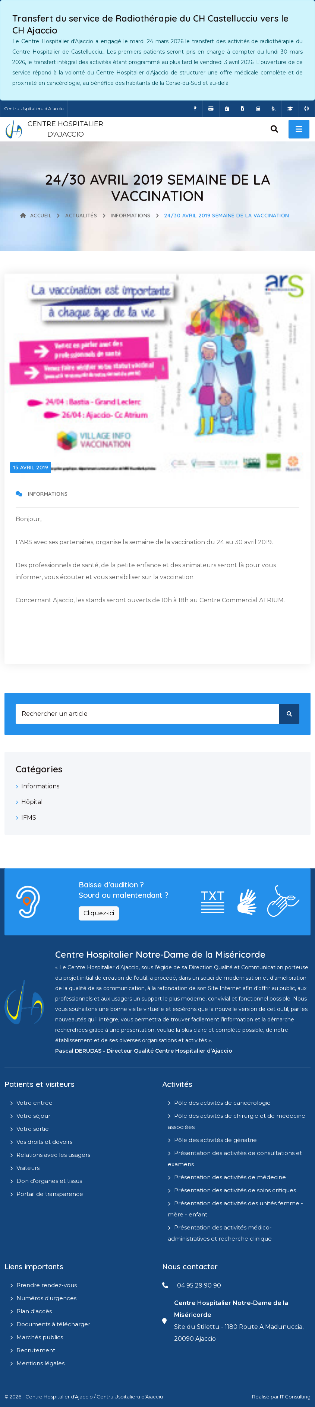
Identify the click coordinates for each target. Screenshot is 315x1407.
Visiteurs (28, 1167)
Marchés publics (39, 1337)
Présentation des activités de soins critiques (235, 1190)
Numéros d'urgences (46, 1298)
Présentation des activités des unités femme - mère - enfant (235, 1209)
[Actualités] (258, 108)
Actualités (81, 215)
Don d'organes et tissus (49, 1180)
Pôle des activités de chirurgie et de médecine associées (236, 1121)
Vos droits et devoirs (44, 1141)
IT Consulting (295, 1397)
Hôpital (32, 801)
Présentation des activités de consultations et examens (235, 1158)
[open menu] (299, 129)
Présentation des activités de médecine (230, 1177)
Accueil (35, 215)
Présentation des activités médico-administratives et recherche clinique (220, 1233)
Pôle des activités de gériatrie (215, 1139)
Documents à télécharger (53, 1324)
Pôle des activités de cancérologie (222, 1102)
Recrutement (35, 1350)
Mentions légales (40, 1363)
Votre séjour (33, 1115)
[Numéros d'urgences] (307, 108)
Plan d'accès (34, 1311)
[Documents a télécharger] (242, 108)
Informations (131, 215)
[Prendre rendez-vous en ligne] (227, 108)
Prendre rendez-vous (46, 1285)
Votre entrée (34, 1102)
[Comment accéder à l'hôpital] (195, 108)
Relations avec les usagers (53, 1154)
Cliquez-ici (99, 913)
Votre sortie (32, 1128)
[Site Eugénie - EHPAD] (273, 108)
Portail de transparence (49, 1193)
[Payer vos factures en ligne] (211, 108)
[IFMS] (290, 108)
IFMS (28, 817)
